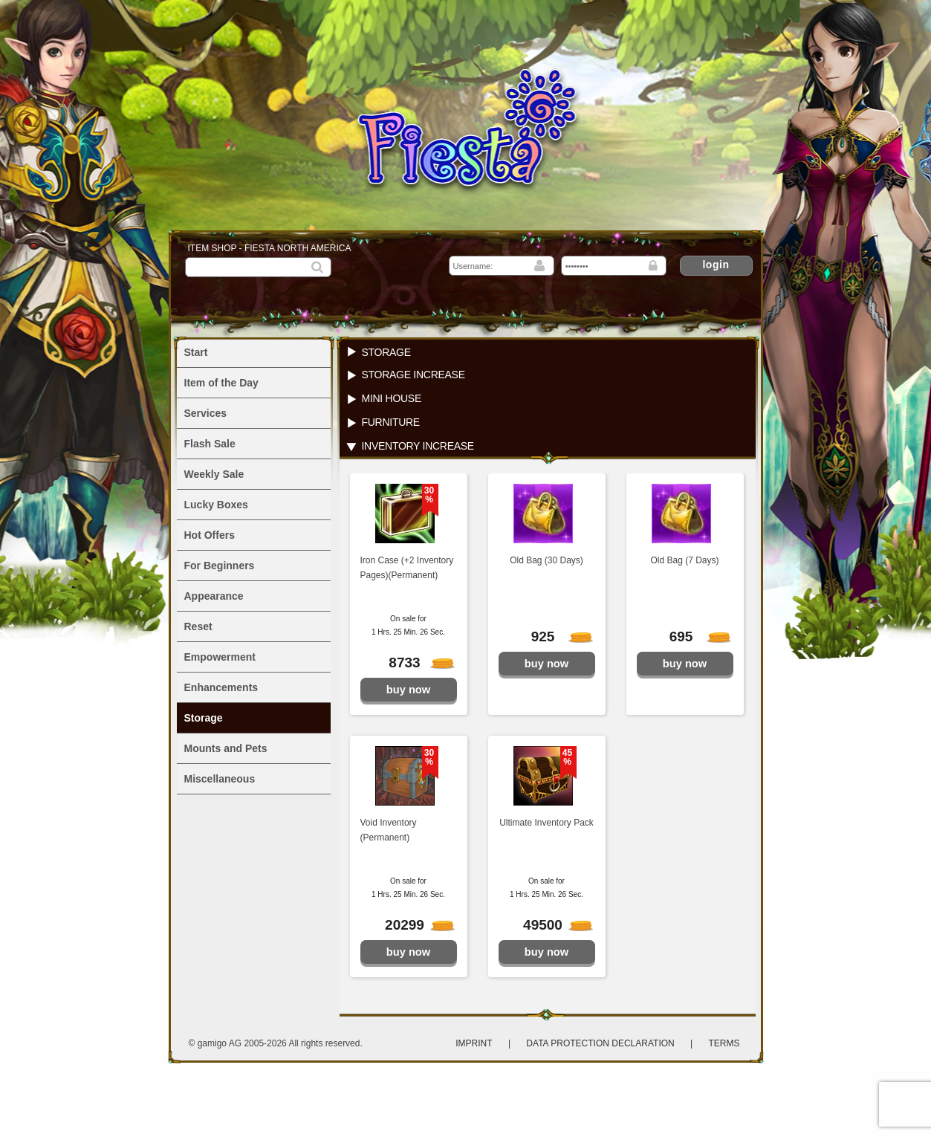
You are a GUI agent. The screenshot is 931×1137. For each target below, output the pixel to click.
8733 (413, 662)
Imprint (473, 1043)
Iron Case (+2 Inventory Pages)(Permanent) (407, 567)
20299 (411, 925)
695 (692, 636)
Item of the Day (221, 383)
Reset (198, 626)
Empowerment (220, 657)
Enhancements (221, 687)
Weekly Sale (214, 474)
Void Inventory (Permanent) (388, 830)
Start (196, 352)
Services (205, 413)
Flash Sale (210, 444)
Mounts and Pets (225, 748)
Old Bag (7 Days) (684, 560)
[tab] (548, 351)
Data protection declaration (601, 1043)
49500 (549, 925)
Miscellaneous (220, 779)
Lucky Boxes (216, 505)
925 (554, 636)
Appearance (214, 596)
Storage (203, 718)
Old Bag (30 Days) (546, 560)
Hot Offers (209, 535)
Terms (724, 1043)
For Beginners (219, 565)
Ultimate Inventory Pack (546, 822)
